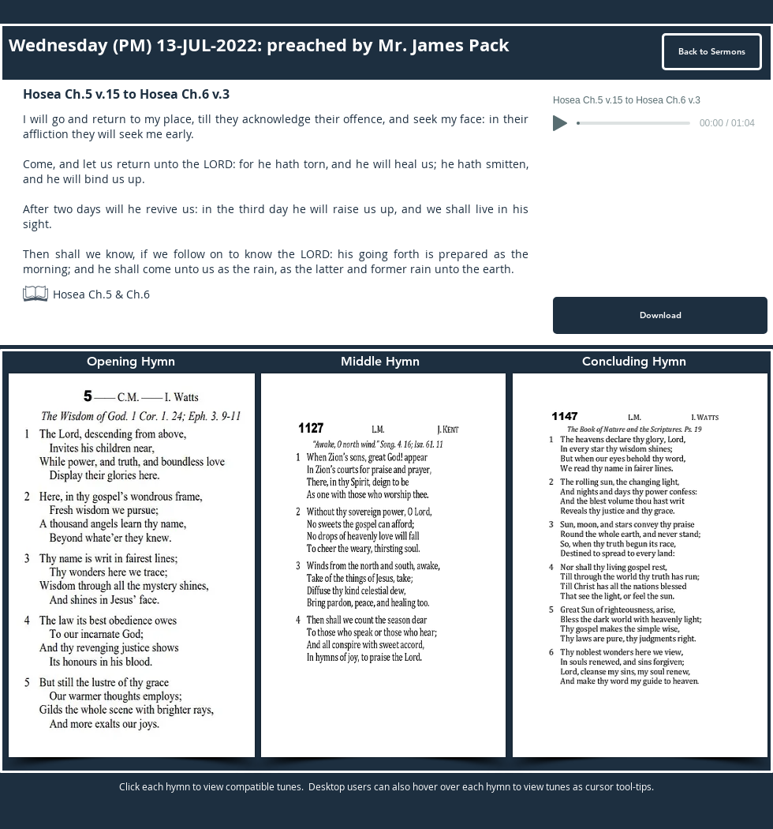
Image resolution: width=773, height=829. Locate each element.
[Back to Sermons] (712, 51)
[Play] (560, 123)
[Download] (660, 315)
